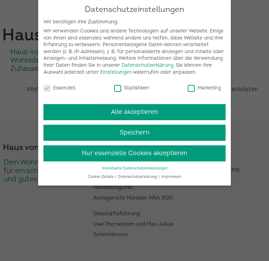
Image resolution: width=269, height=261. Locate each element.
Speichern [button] (135, 130)
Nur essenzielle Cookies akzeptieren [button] (134, 150)
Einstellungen (116, 70)
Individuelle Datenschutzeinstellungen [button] (134, 166)
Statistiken (131, 85)
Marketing (204, 85)
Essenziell (59, 85)
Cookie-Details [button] (101, 174)
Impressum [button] (171, 174)
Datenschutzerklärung (147, 63)
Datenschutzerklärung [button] (138, 174)
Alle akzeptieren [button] (134, 109)
